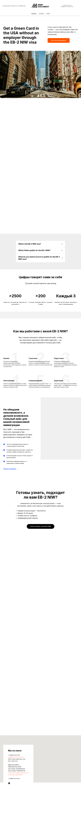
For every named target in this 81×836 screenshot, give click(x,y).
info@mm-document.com (15, 749)
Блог (48, 13)
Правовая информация (15, 766)
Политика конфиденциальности (18, 764)
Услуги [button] (41, 13)
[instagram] (9, 775)
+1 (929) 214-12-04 (14, 747)
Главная (33, 13)
